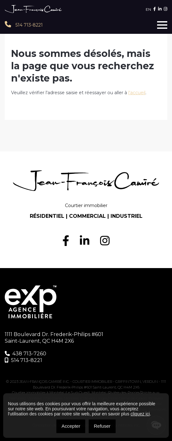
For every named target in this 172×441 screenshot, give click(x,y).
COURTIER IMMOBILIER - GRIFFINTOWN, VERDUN (116, 381)
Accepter (70, 426)
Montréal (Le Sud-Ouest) (69, 392)
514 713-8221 (24, 24)
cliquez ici (140, 413)
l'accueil (136, 92)
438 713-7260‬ (25, 354)
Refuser (102, 426)
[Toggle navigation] (162, 25)
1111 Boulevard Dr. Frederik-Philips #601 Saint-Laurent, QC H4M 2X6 (54, 337)
